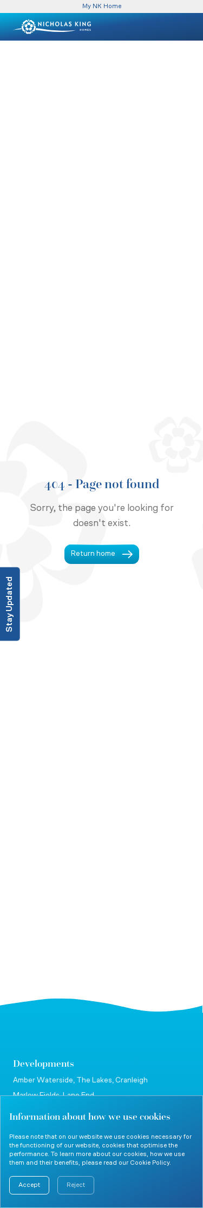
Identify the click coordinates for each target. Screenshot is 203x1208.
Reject (76, 1185)
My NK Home (101, 6)
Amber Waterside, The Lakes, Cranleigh (80, 1080)
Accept (29, 1185)
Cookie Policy (149, 1163)
